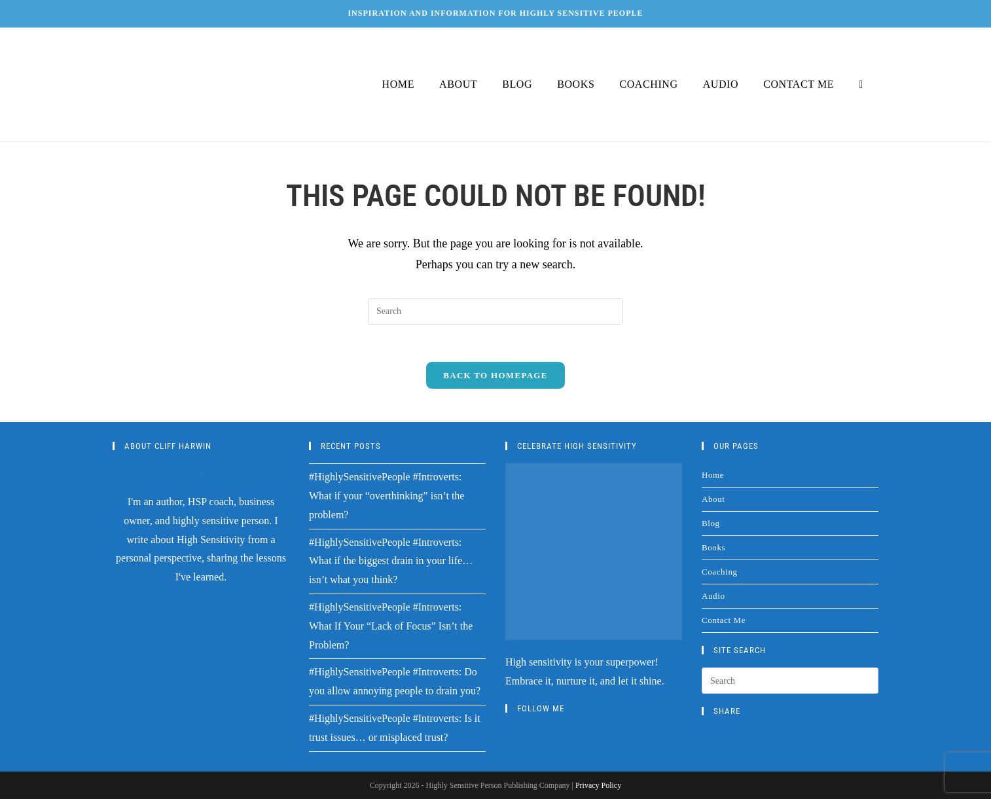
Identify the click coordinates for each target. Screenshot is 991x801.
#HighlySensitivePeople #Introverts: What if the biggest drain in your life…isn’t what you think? (391, 563)
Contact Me (724, 623)
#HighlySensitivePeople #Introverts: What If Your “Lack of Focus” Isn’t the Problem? (391, 628)
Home (713, 477)
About (713, 502)
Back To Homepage (495, 378)
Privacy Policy (598, 787)
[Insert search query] (495, 311)
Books (713, 550)
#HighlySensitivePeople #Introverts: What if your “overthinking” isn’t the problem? (386, 498)
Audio (713, 598)
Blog (711, 526)
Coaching (720, 574)
